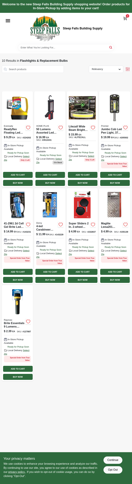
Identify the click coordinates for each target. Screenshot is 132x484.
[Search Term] (66, 47)
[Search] (110, 47)
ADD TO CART (18, 175)
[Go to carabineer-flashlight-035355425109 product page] (49, 236)
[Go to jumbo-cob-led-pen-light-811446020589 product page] (114, 139)
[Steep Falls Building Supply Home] (45, 28)
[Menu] (8, 20)
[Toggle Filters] (128, 69)
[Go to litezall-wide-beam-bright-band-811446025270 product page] (82, 139)
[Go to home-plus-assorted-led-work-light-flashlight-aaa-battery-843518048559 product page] (49, 139)
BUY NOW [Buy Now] (18, 183)
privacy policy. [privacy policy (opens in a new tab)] (16, 471)
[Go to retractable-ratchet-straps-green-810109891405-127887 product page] (17, 333)
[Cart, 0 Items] (125, 18)
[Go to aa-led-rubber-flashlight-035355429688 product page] (17, 236)
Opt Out (113, 469)
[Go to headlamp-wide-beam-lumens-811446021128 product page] (82, 236)
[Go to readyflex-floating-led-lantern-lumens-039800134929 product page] (17, 139)
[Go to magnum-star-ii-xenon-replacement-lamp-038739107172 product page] (114, 236)
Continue (112, 460)
